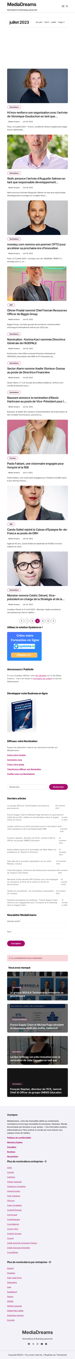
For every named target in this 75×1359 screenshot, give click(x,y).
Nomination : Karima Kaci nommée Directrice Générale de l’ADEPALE (36, 341)
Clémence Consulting (16, 1186)
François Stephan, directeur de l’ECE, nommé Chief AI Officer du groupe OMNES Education (31, 839)
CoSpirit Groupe (14, 1233)
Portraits (13, 458)
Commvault (12, 1215)
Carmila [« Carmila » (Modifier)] (10, 1172)
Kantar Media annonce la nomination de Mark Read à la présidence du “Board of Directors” (31, 850)
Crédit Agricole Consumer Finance (22, 1243)
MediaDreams (21, 4)
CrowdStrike (12, 1252)
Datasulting (12, 1282)
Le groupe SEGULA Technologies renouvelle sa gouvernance (28, 807)
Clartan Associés (14, 1182)
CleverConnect (13, 1191)
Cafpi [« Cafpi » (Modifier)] (9, 1167)
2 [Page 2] (32, 621)
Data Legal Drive (14, 1278)
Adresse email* (13, 921)
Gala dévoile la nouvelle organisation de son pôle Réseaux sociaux (29, 862)
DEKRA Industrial (14, 1306)
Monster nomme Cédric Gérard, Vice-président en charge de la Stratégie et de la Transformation (34, 599)
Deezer (10, 1296)
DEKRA (10, 1301)
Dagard (10, 1268)
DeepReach (12, 1292)
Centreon (11, 1177)
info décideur (41, 675)
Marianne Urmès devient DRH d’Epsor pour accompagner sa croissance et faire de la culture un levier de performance (32, 882)
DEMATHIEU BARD (15, 1311)
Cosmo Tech (12, 1229)
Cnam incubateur (14, 1205)
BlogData (48, 1355)
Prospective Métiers (19, 1019)
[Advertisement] (37, 48)
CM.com (10, 1200)
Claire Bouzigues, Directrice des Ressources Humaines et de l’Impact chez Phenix (32, 871)
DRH (11, 305)
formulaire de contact (42, 678)
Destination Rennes (15, 1315)
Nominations (14, 107)
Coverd (10, 1238)
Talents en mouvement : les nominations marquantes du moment (30, 892)
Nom (9, 931)
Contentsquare (13, 1219)
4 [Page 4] (42, 621)
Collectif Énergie (14, 1210)
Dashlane (11, 1273)
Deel (9, 1287)
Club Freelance (13, 1196)
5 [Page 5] (48, 621)
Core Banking (13, 1224)
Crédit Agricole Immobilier (18, 1248)
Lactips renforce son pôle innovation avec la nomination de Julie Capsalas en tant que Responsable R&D (33, 827)
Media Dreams (14, 122)
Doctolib (10, 1320)
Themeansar (61, 1355)
